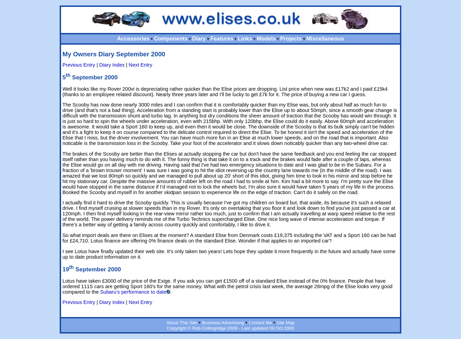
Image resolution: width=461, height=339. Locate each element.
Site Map (285, 322)
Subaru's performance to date (133, 292)
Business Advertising (223, 322)
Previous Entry (78, 65)
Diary (199, 39)
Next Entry (140, 65)
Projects (291, 39)
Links (245, 39)
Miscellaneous (325, 39)
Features (221, 39)
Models (266, 39)
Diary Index (112, 65)
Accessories (133, 39)
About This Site (181, 322)
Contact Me (260, 322)
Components (171, 39)
